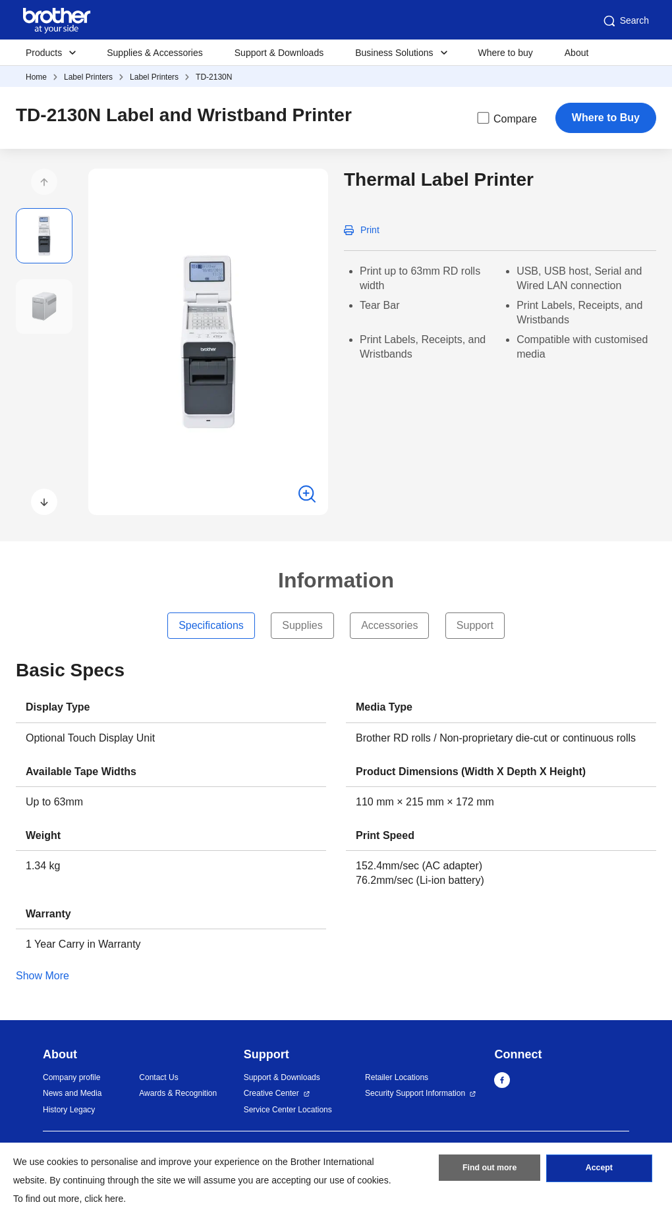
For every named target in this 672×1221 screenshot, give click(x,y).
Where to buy (505, 52)
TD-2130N (214, 77)
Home (36, 77)
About (577, 52)
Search (625, 21)
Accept (599, 1170)
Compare (506, 118)
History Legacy (69, 1109)
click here (103, 1198)
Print (369, 230)
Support (475, 625)
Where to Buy (606, 117)
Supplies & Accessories (155, 52)
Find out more (489, 1170)
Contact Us (158, 1077)
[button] (44, 182)
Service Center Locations (288, 1109)
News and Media (72, 1093)
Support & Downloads (279, 52)
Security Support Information (415, 1093)
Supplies (302, 625)
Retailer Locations (396, 1077)
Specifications (211, 625)
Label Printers (88, 77)
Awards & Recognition (178, 1093)
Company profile (71, 1077)
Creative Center (271, 1093)
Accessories (389, 625)
